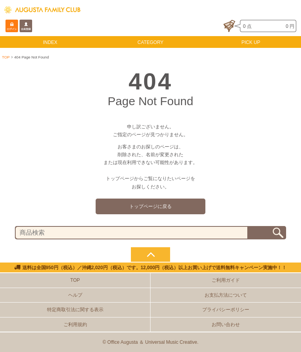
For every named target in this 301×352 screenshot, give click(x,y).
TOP (6, 57)
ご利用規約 (75, 324)
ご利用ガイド (226, 280)
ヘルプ (75, 295)
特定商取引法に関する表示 (75, 309)
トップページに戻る (150, 206)
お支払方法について (226, 295)
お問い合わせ (226, 324)
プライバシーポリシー (225, 309)
